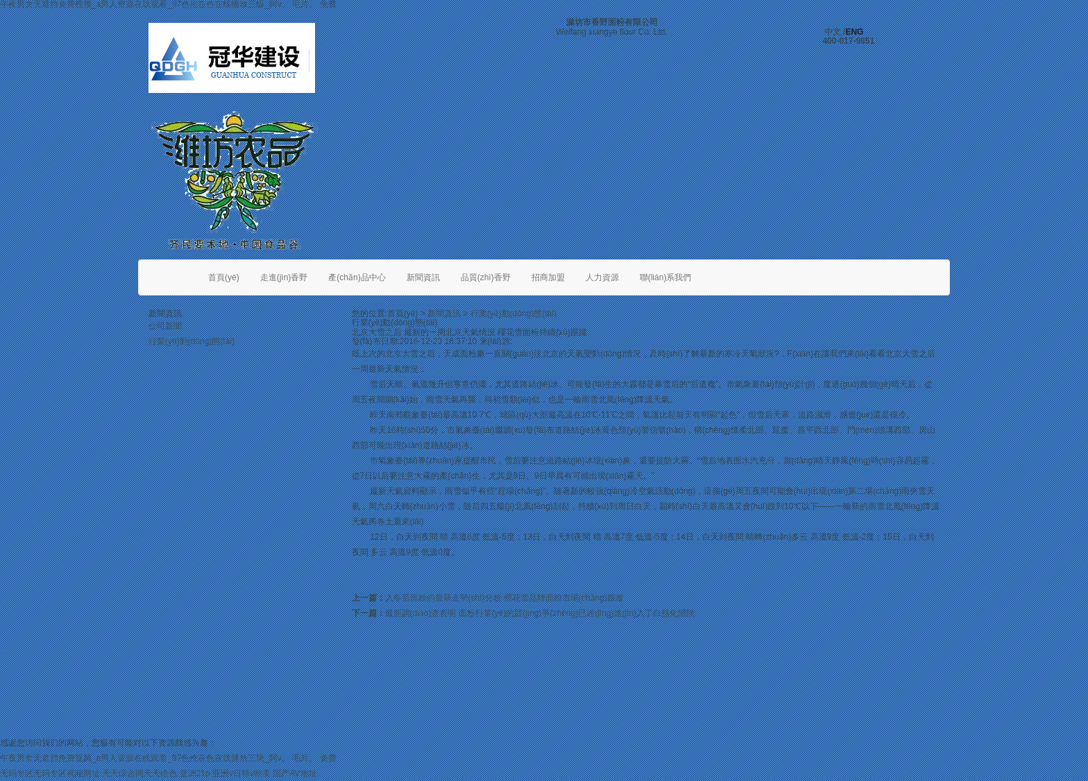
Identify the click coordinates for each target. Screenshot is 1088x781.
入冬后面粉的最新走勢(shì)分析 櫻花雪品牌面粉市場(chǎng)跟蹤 (504, 598)
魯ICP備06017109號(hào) (465, 723)
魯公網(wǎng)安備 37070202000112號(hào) (863, 723)
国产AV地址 (294, 773)
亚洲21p (195, 773)
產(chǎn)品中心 (356, 277)
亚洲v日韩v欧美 (241, 773)
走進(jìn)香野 (284, 277)
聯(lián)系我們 (666, 277)
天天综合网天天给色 (139, 773)
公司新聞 (165, 326)
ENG (854, 32)
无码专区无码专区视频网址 (50, 773)
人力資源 (602, 277)
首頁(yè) (223, 277)
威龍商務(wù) (678, 723)
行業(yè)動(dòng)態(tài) (191, 341)
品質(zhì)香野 (486, 277)
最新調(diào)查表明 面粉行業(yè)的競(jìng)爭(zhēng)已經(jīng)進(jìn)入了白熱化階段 (540, 613)
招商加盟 (548, 277)
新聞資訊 (423, 277)
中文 (832, 32)
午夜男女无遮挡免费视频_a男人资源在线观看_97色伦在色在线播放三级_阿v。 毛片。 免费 (168, 758)
